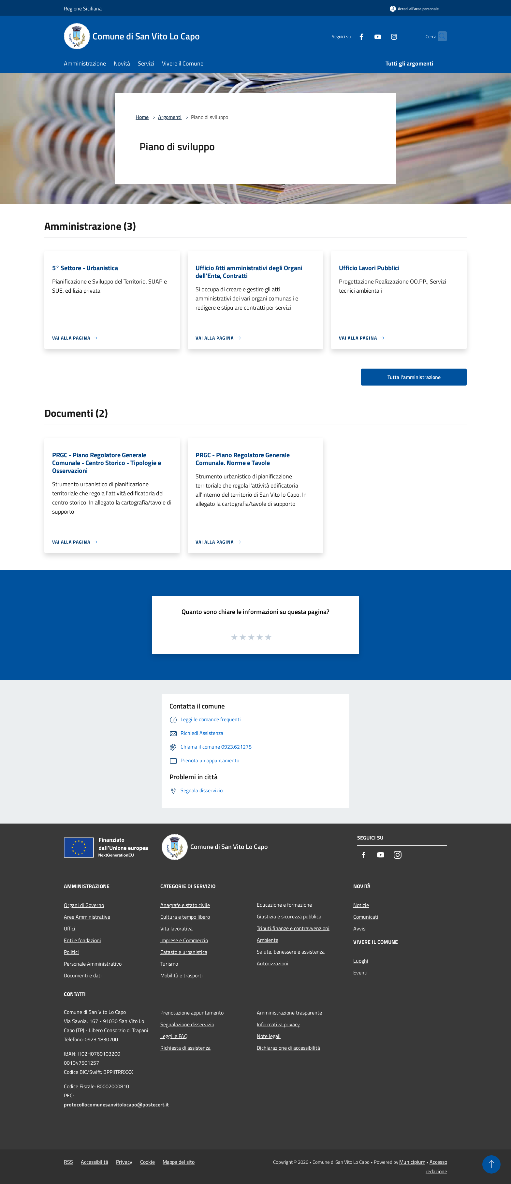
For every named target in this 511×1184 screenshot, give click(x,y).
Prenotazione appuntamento (192, 1012)
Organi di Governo (84, 905)
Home (142, 117)
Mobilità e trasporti (181, 975)
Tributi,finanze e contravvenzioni (293, 928)
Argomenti (170, 117)
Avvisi (360, 928)
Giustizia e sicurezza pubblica (289, 916)
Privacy (124, 1162)
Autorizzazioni (272, 963)
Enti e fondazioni (82, 940)
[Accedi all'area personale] (414, 8)
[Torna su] (491, 1164)
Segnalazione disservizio (187, 1024)
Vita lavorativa (176, 928)
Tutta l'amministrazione (414, 377)
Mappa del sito (179, 1162)
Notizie (361, 905)
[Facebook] (348, 36)
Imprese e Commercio (184, 940)
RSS (68, 1162)
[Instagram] (381, 36)
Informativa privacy (278, 1024)
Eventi (360, 972)
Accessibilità (94, 1162)
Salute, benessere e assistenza (291, 952)
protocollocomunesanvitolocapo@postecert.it (116, 1104)
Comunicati (365, 917)
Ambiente (267, 940)
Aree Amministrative (87, 917)
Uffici (69, 928)
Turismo (169, 964)
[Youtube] (365, 36)
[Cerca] (439, 36)
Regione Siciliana (83, 8)
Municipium (412, 1162)
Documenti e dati (83, 975)
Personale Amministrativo (93, 964)
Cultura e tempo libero (185, 917)
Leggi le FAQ (174, 1036)
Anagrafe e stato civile (185, 905)
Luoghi (360, 961)
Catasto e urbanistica (183, 952)
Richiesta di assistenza (185, 1048)
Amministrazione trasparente (289, 1012)
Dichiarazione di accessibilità (288, 1048)
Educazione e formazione (284, 905)
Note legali (269, 1036)
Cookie (147, 1162)
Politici (71, 952)
